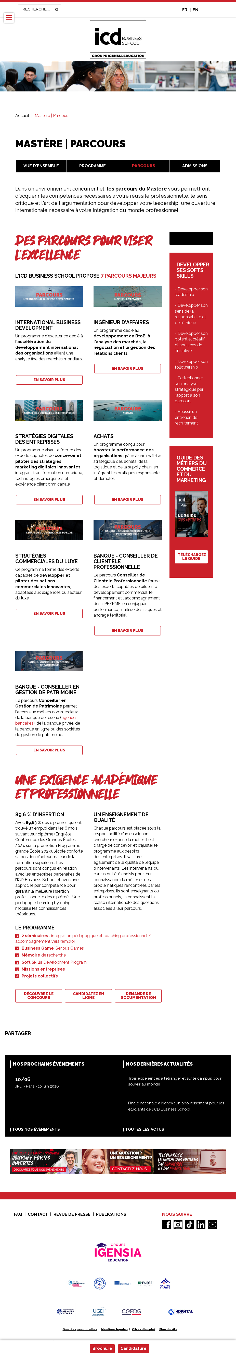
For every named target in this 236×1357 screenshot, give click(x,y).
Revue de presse (72, 1214)
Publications (111, 1214)
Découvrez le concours (39, 996)
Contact (38, 1214)
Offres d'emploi (143, 1329)
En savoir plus (49, 379)
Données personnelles (80, 1329)
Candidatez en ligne (88, 996)
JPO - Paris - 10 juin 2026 (37, 1086)
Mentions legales (114, 1329)
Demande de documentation (138, 996)
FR (184, 9)
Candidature (134, 1348)
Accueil (22, 115)
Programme (92, 165)
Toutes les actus (144, 1129)
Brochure (102, 1348)
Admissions (194, 165)
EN (195, 9)
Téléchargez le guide (192, 556)
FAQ (18, 1214)
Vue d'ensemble (41, 165)
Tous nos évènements (36, 1129)
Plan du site (168, 1329)
